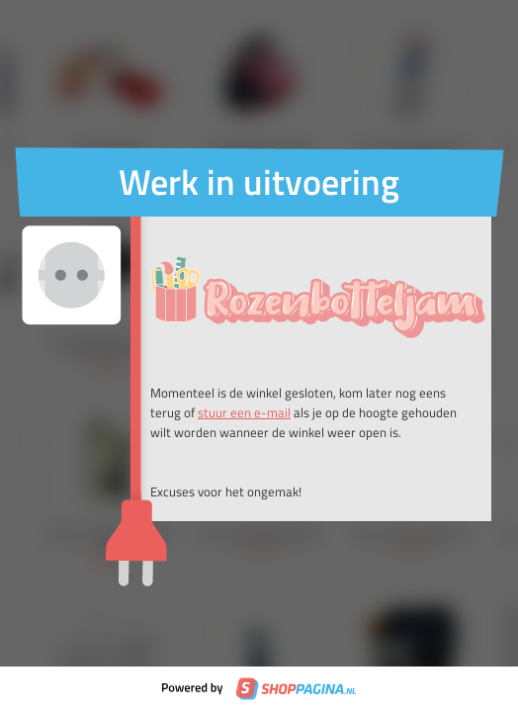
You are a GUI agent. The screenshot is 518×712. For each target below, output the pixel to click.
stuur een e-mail (244, 412)
